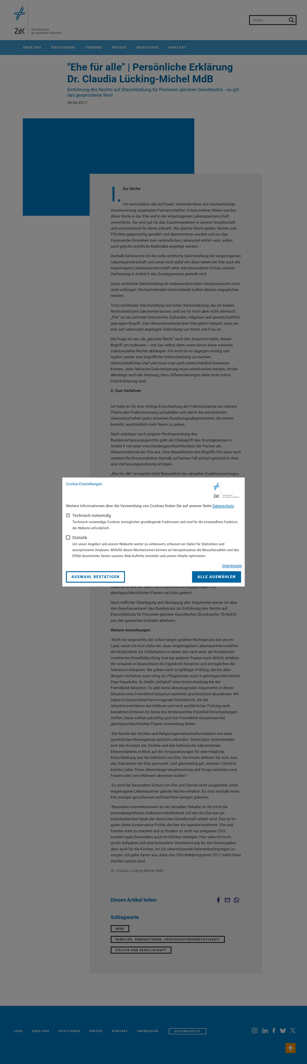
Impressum (232, 565)
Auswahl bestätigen (95, 577)
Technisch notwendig (91, 515)
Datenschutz (223, 505)
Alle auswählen (217, 577)
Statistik (79, 537)
